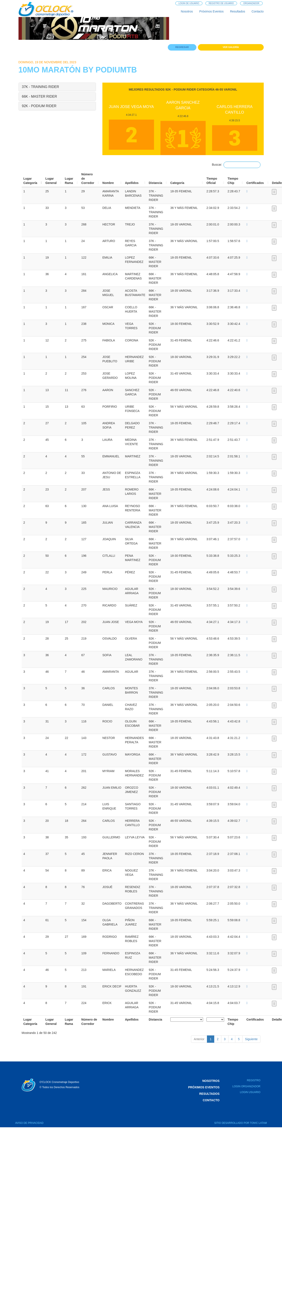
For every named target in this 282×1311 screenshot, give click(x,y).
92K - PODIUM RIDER (39, 106)
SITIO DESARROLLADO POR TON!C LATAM (240, 1122)
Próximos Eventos (211, 11)
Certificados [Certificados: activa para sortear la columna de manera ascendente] (255, 183)
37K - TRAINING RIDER (40, 87)
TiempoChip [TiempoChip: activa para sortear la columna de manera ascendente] (233, 181)
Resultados (237, 11)
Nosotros (187, 11)
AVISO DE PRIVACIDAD (29, 1122)
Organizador (251, 3)
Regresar (182, 47)
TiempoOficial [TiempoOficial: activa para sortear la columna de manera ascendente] (211, 181)
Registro (253, 1080)
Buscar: (236, 165)
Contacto (257, 11)
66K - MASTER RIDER (39, 96)
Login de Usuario (189, 3)
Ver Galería (231, 47)
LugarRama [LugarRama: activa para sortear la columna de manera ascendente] (69, 181)
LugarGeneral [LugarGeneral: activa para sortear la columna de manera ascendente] (51, 181)
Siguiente (251, 1039)
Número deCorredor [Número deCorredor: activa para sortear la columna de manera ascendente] (87, 179)
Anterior (199, 1039)
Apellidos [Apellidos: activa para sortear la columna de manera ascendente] (132, 183)
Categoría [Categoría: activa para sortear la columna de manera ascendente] (177, 183)
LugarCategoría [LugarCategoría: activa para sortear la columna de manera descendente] (30, 181)
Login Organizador (246, 1086)
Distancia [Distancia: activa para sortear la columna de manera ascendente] (155, 183)
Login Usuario (250, 1092)
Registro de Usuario (221, 3)
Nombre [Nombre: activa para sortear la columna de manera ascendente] (108, 183)
